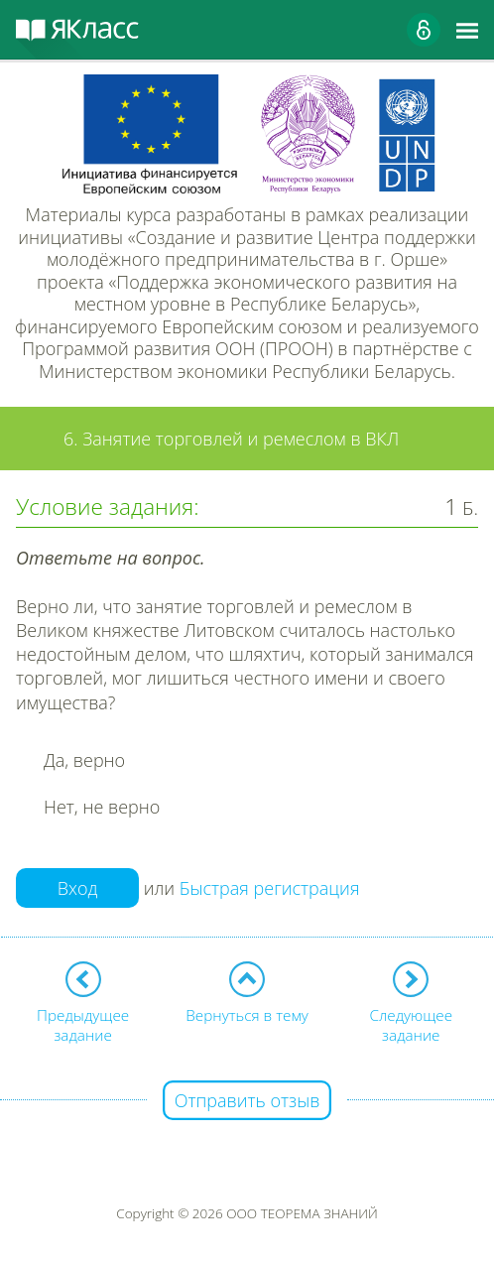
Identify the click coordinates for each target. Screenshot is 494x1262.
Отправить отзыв (247, 1100)
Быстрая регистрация (270, 889)
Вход (78, 888)
